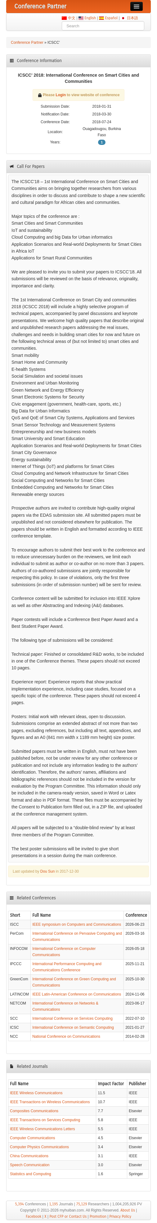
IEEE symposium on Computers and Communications (76, 924)
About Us (127, 1210)
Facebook (33, 1216)
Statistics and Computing (30, 1174)
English (90, 18)
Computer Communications (32, 1138)
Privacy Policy (120, 1216)
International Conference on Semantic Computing (73, 1027)
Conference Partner (27, 42)
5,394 (19, 1204)
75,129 (81, 1204)
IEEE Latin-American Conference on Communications (76, 994)
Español (111, 18)
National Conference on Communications (66, 1036)
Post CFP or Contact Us (68, 1216)
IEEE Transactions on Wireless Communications (50, 1102)
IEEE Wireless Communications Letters (42, 1129)
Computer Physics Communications (39, 1147)
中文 (71, 18)
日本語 (132, 18)
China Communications (29, 1156)
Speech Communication (29, 1165)
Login (61, 95)
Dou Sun (47, 871)
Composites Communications (34, 1111)
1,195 (53, 1204)
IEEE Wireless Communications (36, 1093)
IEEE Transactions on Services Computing (45, 1120)
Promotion (98, 1216)
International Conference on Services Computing (72, 1018)
